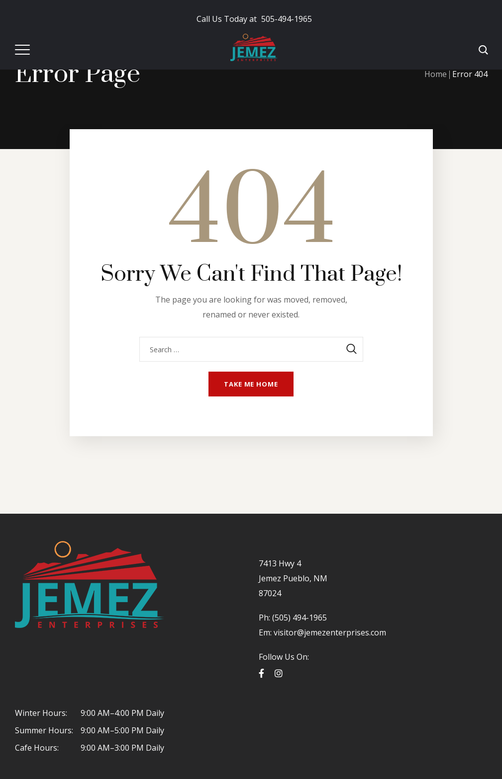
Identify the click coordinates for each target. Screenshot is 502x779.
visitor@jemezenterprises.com (330, 632)
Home (435, 74)
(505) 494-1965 (298, 617)
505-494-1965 (254, 18)
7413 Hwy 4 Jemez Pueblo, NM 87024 (293, 578)
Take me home (251, 384)
